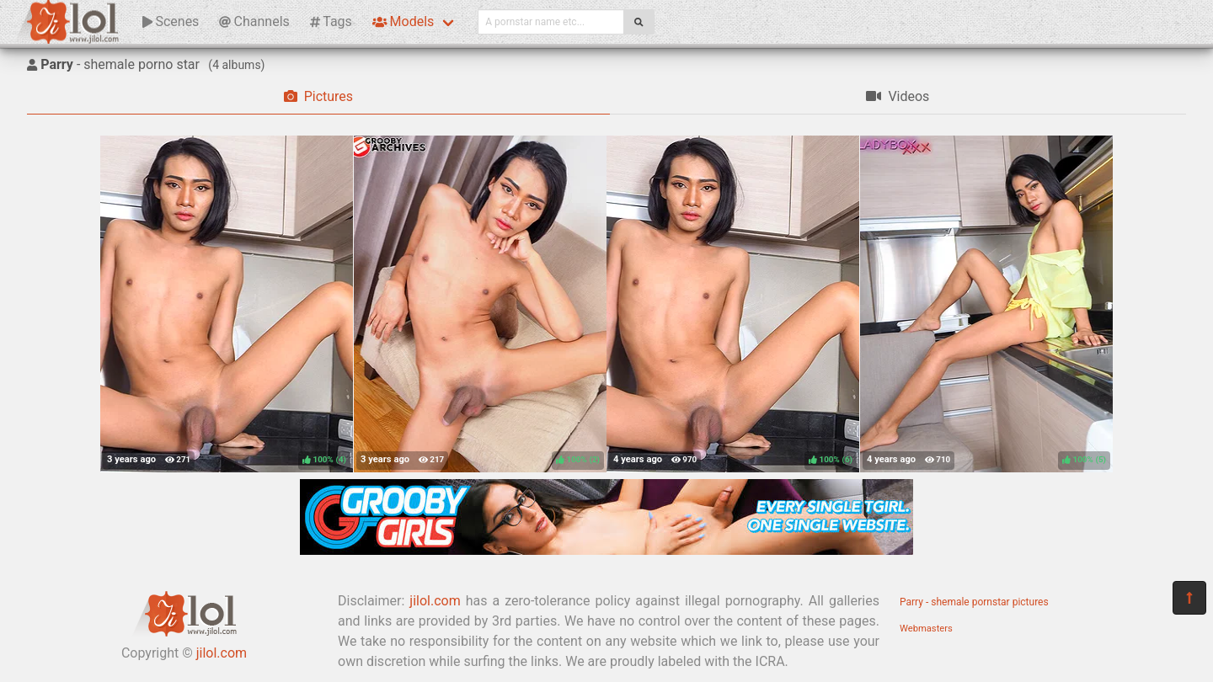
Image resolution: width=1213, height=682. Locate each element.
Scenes (170, 21)
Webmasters (926, 628)
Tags (331, 21)
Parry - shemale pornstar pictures (974, 602)
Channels (254, 21)
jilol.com (221, 653)
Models (403, 21)
